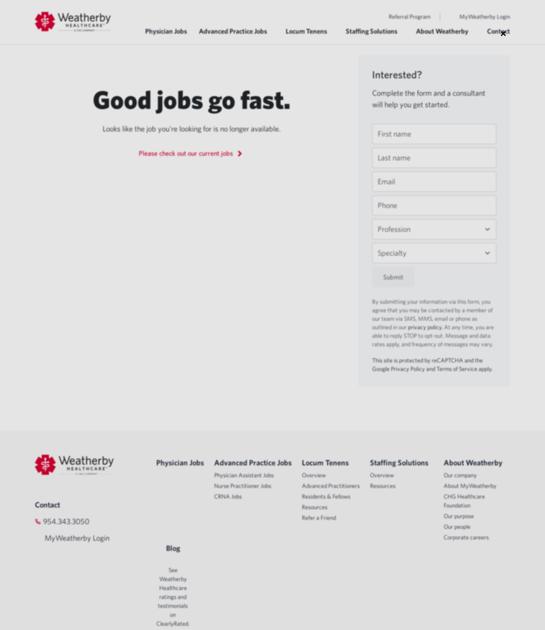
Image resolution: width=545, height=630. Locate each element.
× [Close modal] (503, 33)
